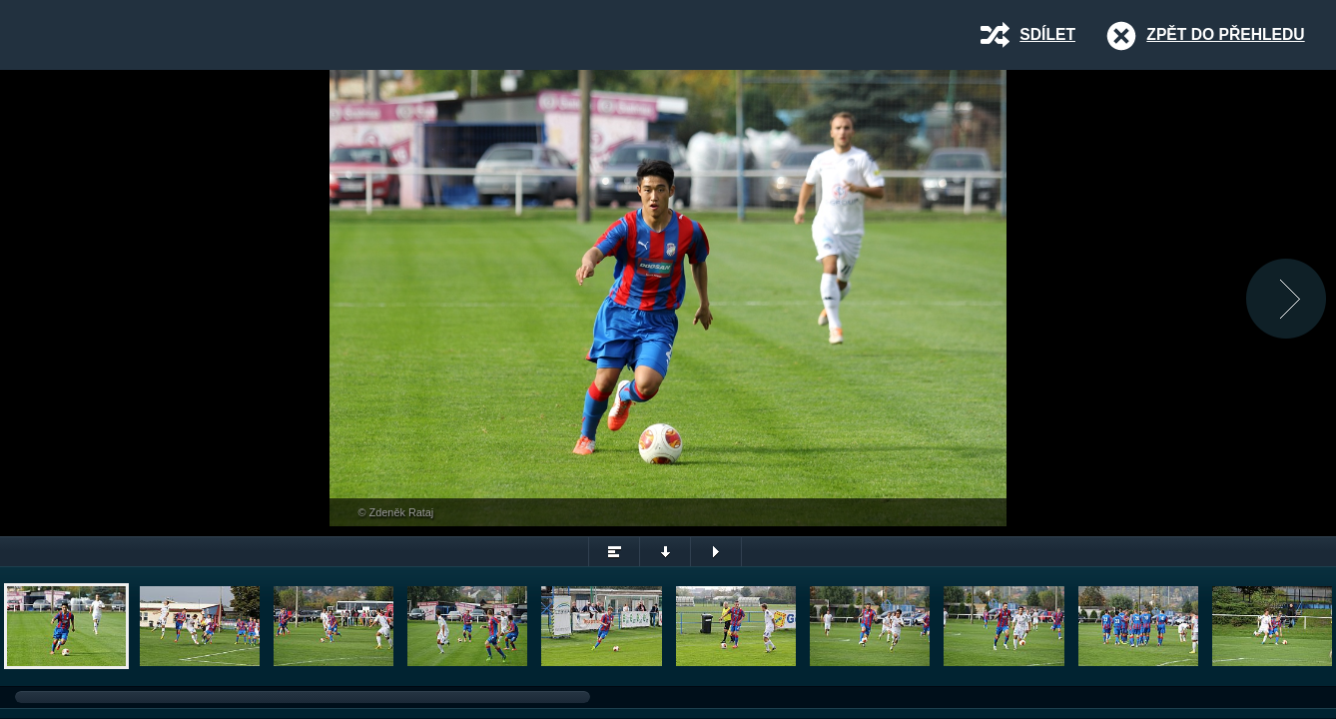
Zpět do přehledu (1225, 34)
